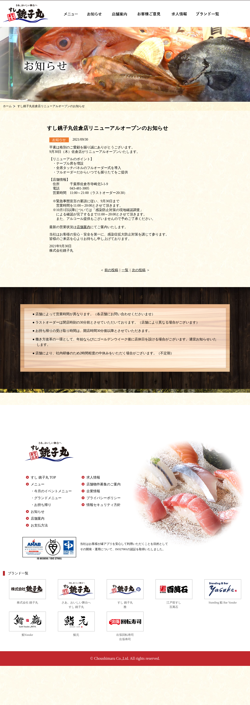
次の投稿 (139, 270)
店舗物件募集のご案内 (103, 484)
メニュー (37, 484)
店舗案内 (83, 227)
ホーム (7, 106)
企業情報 (93, 491)
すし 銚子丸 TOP (43, 477)
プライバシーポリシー (103, 498)
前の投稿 (111, 270)
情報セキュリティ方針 (103, 505)
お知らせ (37, 512)
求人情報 (93, 477)
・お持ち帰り (41, 505)
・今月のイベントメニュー (51, 491)
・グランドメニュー (46, 498)
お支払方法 (39, 525)
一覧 (125, 270)
